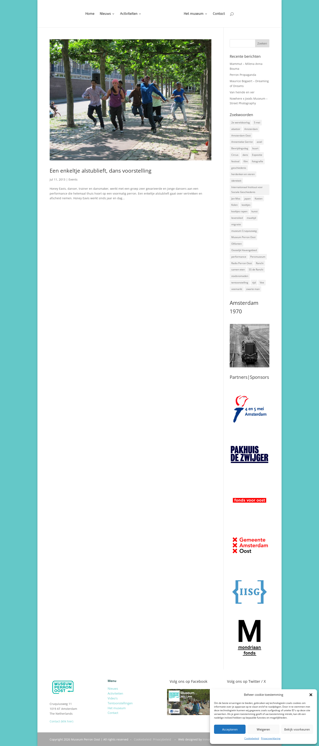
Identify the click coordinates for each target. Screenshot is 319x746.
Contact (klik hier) (61, 721)
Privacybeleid (162, 739)
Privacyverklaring (271, 738)
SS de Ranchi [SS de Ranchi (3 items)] (256, 269)
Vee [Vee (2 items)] (262, 282)
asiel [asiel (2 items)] (259, 142)
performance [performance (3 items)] (238, 256)
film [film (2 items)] (246, 161)
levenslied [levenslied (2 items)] (237, 218)
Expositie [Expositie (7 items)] (257, 155)
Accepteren (230, 729)
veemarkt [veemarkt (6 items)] (236, 289)
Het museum (193, 14)
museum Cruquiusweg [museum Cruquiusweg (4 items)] (244, 231)
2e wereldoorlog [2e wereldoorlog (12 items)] (240, 122)
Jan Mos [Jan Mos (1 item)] (235, 198)
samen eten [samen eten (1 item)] (238, 269)
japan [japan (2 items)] (247, 198)
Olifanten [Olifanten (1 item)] (236, 243)
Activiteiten (128, 14)
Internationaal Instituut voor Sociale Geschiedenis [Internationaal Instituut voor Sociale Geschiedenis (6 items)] (247, 189)
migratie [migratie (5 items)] (236, 224)
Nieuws (105, 14)
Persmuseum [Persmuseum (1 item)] (257, 256)
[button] (311, 695)
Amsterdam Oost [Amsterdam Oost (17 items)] (241, 135)
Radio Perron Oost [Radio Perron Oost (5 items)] (241, 263)
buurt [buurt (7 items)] (255, 148)
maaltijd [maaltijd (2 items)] (251, 218)
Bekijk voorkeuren (297, 729)
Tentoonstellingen (120, 703)
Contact (219, 14)
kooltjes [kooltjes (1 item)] (246, 205)
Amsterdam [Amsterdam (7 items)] (251, 129)
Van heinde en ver (242, 92)
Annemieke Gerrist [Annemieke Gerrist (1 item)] (242, 142)
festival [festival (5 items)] (235, 161)
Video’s (113, 698)
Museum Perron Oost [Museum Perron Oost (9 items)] (243, 237)
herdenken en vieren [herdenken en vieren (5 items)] (243, 174)
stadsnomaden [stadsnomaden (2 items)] (239, 276)
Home (89, 14)
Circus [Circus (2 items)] (234, 155)
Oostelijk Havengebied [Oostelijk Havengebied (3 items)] (244, 250)
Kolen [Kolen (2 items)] (234, 205)
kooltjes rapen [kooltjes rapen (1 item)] (239, 211)
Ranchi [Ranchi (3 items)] (259, 263)
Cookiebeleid (251, 738)
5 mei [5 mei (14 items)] (257, 122)
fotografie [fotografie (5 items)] (257, 161)
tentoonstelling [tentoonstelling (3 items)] (239, 282)
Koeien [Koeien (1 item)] (258, 198)
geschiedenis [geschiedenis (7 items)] (238, 168)
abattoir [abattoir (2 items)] (235, 129)
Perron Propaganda (243, 75)
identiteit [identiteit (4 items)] (236, 180)
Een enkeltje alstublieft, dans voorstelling (100, 170)
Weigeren (263, 729)
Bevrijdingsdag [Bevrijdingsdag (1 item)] (239, 148)
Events (73, 179)
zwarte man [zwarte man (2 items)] (253, 289)
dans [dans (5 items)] (245, 155)
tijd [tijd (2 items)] (254, 282)
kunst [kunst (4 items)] (254, 211)
